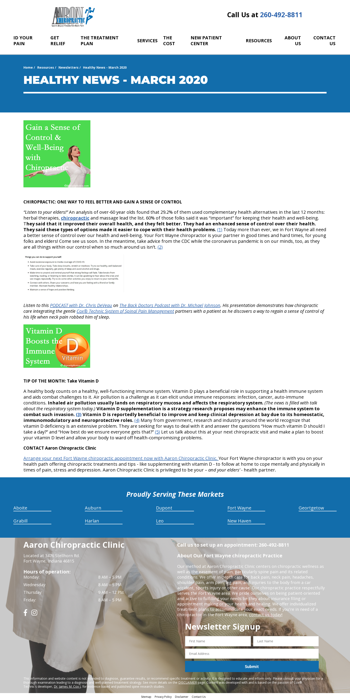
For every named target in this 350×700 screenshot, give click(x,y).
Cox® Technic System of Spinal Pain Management (125, 311)
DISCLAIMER (187, 682)
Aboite (20, 508)
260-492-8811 (281, 14)
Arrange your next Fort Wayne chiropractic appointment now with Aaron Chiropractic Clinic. (121, 458)
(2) (160, 247)
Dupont (164, 508)
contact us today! (265, 614)
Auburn (93, 508)
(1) (219, 229)
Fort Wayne (239, 508)
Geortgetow (311, 508)
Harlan (92, 521)
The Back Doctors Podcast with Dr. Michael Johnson (169, 305)
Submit (252, 666)
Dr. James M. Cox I (67, 686)
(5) (157, 432)
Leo (160, 521)
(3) (78, 414)
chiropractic (75, 218)
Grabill (20, 521)
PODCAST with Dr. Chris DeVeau (81, 305)
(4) (137, 420)
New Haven (239, 521)
